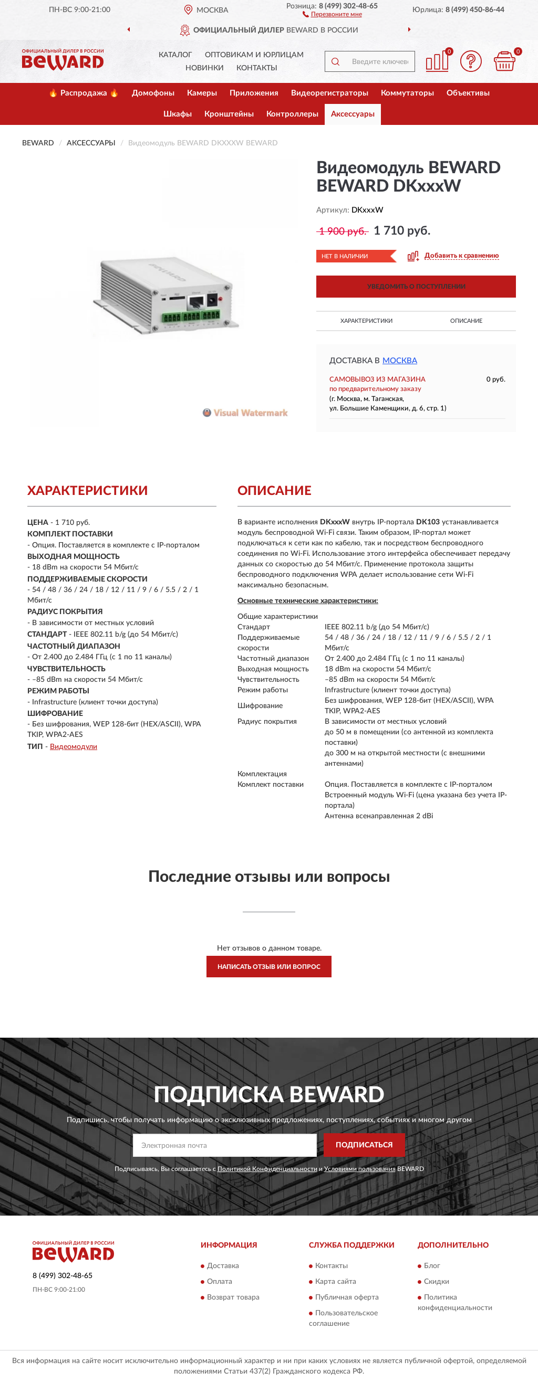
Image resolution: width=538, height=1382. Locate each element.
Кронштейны (229, 114)
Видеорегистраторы (329, 93)
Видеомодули (73, 747)
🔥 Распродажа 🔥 (83, 93)
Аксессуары (353, 114)
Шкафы (177, 114)
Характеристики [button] (366, 321)
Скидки (436, 1281)
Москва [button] (399, 361)
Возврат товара (233, 1297)
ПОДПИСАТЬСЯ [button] (364, 1145)
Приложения (254, 93)
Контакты (256, 68)
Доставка (223, 1266)
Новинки (204, 68)
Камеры (202, 93)
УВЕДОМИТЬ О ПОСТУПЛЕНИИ (416, 286)
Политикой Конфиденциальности (267, 1169)
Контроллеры (292, 114)
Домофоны (153, 93)
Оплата (219, 1281)
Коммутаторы (407, 93)
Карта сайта (335, 1281)
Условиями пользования (360, 1169)
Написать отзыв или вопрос (269, 967)
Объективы (468, 93)
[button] (332, 13)
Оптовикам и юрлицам (254, 55)
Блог (432, 1266)
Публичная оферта (347, 1297)
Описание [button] (466, 321)
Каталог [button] (175, 55)
